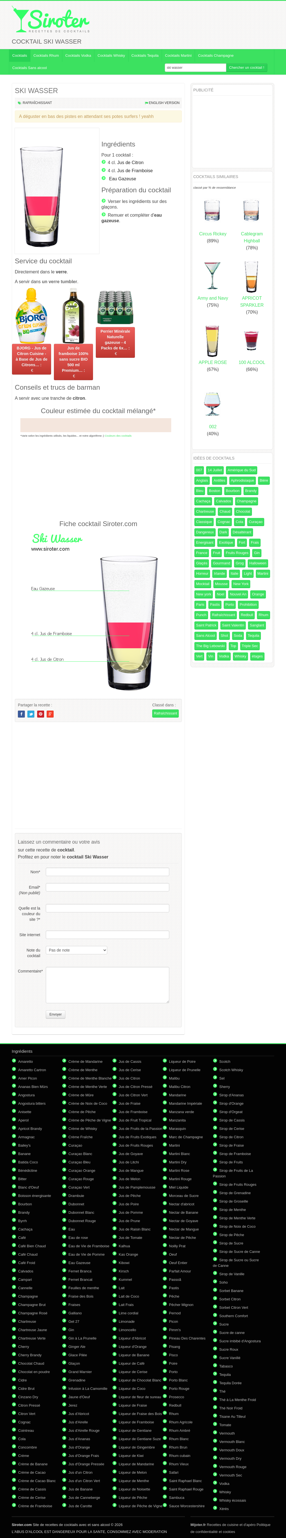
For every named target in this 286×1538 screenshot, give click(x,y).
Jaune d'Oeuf (79, 1397)
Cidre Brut (26, 1388)
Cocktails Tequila (145, 55)
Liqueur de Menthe (134, 1481)
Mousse (221, 584)
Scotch (224, 1061)
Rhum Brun (178, 1447)
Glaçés (201, 563)
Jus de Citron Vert (133, 1095)
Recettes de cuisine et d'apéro (223, 1525)
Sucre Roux (228, 1349)
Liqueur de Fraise (133, 1405)
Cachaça (203, 501)
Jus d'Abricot (78, 1414)
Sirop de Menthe (232, 1210)
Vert (199, 656)
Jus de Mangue (131, 1170)
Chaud (225, 511)
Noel (220, 594)
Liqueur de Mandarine (136, 1464)
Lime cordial (128, 1313)
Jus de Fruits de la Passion (140, 1129)
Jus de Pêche (130, 1196)
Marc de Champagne (186, 1137)
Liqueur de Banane (134, 1355)
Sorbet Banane (231, 1291)
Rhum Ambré (179, 1430)
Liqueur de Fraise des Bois (140, 1414)
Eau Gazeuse (122, 178)
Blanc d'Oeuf (28, 1187)
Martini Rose (179, 1170)
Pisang (174, 1347)
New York (241, 584)
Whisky (240, 656)
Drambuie (76, 1196)
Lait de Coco (129, 1296)
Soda (238, 635)
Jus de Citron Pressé (135, 1087)
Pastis (215, 604)
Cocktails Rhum (46, 55)
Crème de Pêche (82, 1112)
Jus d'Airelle (78, 1422)
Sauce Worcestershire (187, 1506)
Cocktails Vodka (78, 55)
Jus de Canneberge (84, 1498)
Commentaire (29, 971)
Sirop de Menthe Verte (237, 1218)
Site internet (29, 935)
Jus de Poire (129, 1204)
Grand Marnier (80, 1372)
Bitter (22, 1179)
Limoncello (127, 1330)
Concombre (27, 1447)
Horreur (202, 573)
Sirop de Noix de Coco (237, 1226)
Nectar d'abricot (181, 1204)
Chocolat (243, 511)
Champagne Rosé (32, 1313)
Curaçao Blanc (80, 1154)
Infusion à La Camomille (87, 1388)
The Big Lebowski (210, 646)
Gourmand (221, 563)
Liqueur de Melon (133, 1472)
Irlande (219, 573)
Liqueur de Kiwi (131, 1456)
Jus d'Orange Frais (83, 1456)
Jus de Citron (130, 162)
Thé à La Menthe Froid (237, 1400)
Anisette (24, 1112)
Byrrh (22, 1221)
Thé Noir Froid (230, 1408)
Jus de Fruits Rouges (136, 1145)
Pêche (174, 1296)
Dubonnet (76, 1204)
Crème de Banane (33, 1464)
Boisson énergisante (34, 1196)
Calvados (223, 501)
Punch (201, 615)
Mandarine (177, 1095)
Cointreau (26, 1430)
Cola (239, 522)
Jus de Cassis (130, 1061)
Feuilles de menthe (83, 1288)
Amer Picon (27, 1078)
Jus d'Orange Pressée (86, 1464)
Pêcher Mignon (181, 1305)
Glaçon (74, 1363)
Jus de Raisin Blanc (135, 1229)
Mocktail (202, 584)
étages (257, 656)
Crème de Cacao (32, 1472)
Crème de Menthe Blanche (90, 1078)
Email (29, 890)
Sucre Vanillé (229, 1358)
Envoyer (55, 1014)
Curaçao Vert (79, 1187)
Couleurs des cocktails (118, 435)
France (201, 553)
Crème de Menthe (82, 1070)
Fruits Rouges (237, 553)
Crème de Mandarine (85, 1061)
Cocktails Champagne (215, 55)
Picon (173, 1321)
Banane (24, 1154)
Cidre (22, 1380)
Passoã (175, 1279)
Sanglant (257, 625)
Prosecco (176, 1397)
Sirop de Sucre (231, 1243)
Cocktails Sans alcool (29, 68)
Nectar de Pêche (182, 1238)
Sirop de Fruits (231, 1162)
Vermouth (227, 1433)
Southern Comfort (233, 1316)
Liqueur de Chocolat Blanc (140, 1380)
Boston (214, 491)
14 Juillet (215, 470)
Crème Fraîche (80, 1137)
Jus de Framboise (135, 170)
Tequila (253, 635)
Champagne (247, 501)
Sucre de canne (232, 1333)
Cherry (23, 1347)
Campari (25, 1279)
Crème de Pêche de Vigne (89, 1120)
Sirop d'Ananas (231, 1095)
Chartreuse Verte (32, 1338)
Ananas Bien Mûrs (33, 1087)
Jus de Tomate (130, 1238)
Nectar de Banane (183, 1212)
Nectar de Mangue (184, 1229)
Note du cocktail (33, 953)
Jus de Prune (129, 1221)
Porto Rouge (179, 1388)
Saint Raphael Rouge (186, 1489)
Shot (224, 635)
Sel (222, 1078)
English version (164, 103)
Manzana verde (181, 1112)
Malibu (174, 1078)
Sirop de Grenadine (235, 1193)
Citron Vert (26, 1414)
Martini (263, 573)
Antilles (219, 480)
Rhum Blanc (179, 1439)
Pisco (173, 1355)
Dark (223, 532)
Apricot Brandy (30, 1129)
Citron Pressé (29, 1405)
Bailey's (24, 1145)
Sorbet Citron (230, 1299)
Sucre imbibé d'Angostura (240, 1341)
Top (233, 646)
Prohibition (248, 604)
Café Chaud (27, 1254)
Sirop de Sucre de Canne (239, 1252)
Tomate (225, 1425)
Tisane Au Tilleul (232, 1416)
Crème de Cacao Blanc (37, 1481)
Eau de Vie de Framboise (88, 1246)
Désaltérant (242, 532)
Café (22, 1238)
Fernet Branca (79, 1271)
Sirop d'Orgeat (230, 1112)
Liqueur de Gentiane (135, 1430)
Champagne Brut (32, 1305)
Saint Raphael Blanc (185, 1481)
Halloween (257, 563)
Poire (173, 1363)
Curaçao (256, 522)
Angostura (26, 1095)
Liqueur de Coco (132, 1388)
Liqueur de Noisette (134, 1489)
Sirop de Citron (231, 1137)
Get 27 (73, 1321)
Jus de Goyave (131, 1154)
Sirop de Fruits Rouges (237, 1184)
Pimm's (175, 1330)
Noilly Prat (177, 1246)
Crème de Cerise (32, 1498)
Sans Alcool (205, 635)
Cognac (224, 522)
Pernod (175, 1313)
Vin (210, 656)
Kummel (125, 1279)
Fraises (74, 1305)
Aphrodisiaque (242, 480)
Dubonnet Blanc (81, 1212)
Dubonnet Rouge (82, 1221)
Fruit (216, 553)
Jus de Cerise (130, 1070)
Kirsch (124, 1271)
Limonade (127, 1321)
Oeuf (173, 1254)
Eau (71, 1229)
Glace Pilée (77, 1355)
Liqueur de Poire (182, 1061)
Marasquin (177, 1129)
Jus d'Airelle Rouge (84, 1430)
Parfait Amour (180, 1271)
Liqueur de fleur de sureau (140, 1397)
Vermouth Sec (230, 1475)
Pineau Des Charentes (187, 1338)
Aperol (23, 1120)
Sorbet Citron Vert (233, 1307)
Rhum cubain (179, 1456)
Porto (229, 604)
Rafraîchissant (37, 103)
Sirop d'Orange (231, 1103)
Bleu (199, 491)
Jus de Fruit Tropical (135, 1120)
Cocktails (19, 55)
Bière (264, 480)
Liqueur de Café (132, 1363)
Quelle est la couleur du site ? (29, 914)
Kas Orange (128, 1254)
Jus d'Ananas (79, 1439)
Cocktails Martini (178, 55)
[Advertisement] (98, 478)
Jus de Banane (80, 1489)
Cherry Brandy (30, 1355)
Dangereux (205, 532)
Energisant (204, 542)
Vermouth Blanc (232, 1442)
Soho (223, 1282)
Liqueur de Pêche (133, 1498)
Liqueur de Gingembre (137, 1447)
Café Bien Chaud (32, 1246)
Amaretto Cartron (32, 1070)
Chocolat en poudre (34, 1372)
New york (203, 594)
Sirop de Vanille (231, 1274)
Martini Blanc (179, 1154)
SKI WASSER (36, 90)
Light (248, 573)
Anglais (202, 480)
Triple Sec (250, 646)
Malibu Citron (179, 1087)
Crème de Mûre (81, 1095)
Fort (242, 542)
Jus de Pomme (131, 1212)
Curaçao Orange (81, 1170)
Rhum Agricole (181, 1422)
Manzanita (177, 1120)
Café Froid (26, 1263)
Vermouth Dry (230, 1458)
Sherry (224, 1087)
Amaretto (25, 1061)
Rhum (263, 615)
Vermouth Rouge (233, 1467)
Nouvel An (238, 594)
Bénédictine (27, 1170)
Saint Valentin (233, 625)
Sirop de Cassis (232, 1120)
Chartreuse (205, 511)
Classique (204, 522)
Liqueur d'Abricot (132, 1338)
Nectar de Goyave (183, 1221)
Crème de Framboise (35, 1506)
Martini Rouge (180, 1179)
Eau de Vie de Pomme (86, 1254)
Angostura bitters (32, 1103)
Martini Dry (178, 1162)
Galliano (75, 1313)
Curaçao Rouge (81, 1179)
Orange (258, 594)
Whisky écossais (232, 1500)
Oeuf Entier (178, 1263)
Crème (23, 1456)
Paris (200, 604)
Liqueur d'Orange (133, 1347)
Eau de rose (78, 1238)
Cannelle (25, 1288)
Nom (35, 872)
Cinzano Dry (28, 1397)
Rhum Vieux (179, 1464)
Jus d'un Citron (80, 1472)
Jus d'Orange (79, 1447)
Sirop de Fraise (231, 1145)
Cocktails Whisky (111, 55)
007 (199, 470)
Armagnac (26, 1137)
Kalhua (124, 1246)
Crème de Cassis (32, 1489)
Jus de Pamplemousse (137, 1187)
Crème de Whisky (82, 1129)
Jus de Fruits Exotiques (137, 1137)
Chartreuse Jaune (32, 1330)
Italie (234, 573)
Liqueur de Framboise (136, 1422)
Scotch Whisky (231, 1070)
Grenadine (76, 1380)
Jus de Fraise (129, 1103)
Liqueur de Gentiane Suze (140, 1439)
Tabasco (226, 1366)
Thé (222, 1391)
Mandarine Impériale (185, 1103)
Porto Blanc (178, 1380)
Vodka (224, 656)
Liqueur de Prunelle (185, 1070)
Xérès (224, 1509)
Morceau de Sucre (184, 1196)
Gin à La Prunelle (82, 1338)
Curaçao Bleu (79, 1162)
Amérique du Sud (242, 470)
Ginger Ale (76, 1347)
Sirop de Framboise (235, 1154)
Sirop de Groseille (233, 1201)
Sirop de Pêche (231, 1235)
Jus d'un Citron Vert (84, 1481)
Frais (255, 542)
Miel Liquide (178, 1187)
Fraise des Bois (81, 1296)
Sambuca (176, 1498)
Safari (173, 1472)
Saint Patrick (206, 625)
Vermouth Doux (231, 1450)
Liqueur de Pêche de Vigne (141, 1506)
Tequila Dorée (230, 1383)
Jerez (72, 1405)
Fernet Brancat (80, 1279)
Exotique (226, 542)
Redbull (247, 615)
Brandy (251, 491)
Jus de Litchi (129, 1162)
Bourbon (233, 491)
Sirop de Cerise (231, 1129)
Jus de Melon (129, 1179)
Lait (122, 1288)
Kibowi (124, 1263)
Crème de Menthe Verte (87, 1087)
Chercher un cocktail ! (246, 67)
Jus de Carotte (80, 1506)
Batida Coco (28, 1162)
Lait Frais (126, 1305)
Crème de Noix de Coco (87, 1103)
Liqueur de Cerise (133, 1372)
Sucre (224, 1324)
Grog (240, 563)
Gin (256, 553)
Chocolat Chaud (31, 1363)
